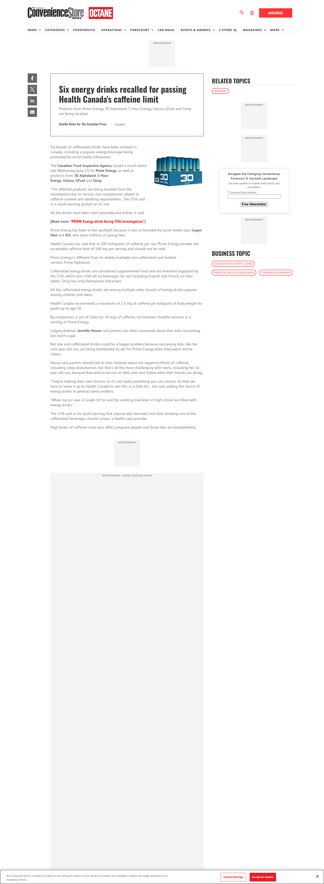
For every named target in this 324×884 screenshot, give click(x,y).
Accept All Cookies (263, 877)
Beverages (220, 90)
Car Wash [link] (166, 30)
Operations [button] (111, 30)
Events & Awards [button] (196, 30)
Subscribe (275, 13)
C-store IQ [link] (228, 30)
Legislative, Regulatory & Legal (233, 263)
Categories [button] (55, 30)
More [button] (274, 30)
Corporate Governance (276, 272)
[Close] (317, 876)
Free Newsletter (254, 204)
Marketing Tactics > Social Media (234, 272)
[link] (32, 78)
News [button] (32, 30)
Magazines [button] (252, 30)
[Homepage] (70, 13)
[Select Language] (252, 13)
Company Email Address (242, 192)
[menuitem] (36, 30)
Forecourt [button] (139, 30)
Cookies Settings (233, 877)
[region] (162, 877)
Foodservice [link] (84, 30)
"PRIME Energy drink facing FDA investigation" (107, 221)
